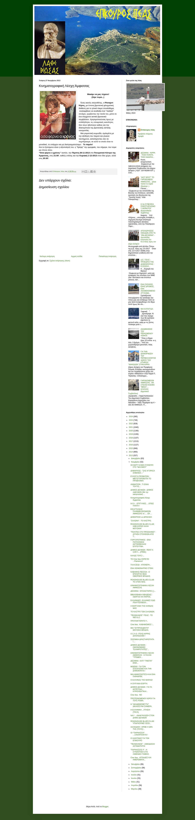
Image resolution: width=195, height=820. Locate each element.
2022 (131, 424)
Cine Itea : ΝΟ (136, 695)
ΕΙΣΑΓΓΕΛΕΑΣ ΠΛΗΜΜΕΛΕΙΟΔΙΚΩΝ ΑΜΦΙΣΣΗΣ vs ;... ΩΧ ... (141, 511)
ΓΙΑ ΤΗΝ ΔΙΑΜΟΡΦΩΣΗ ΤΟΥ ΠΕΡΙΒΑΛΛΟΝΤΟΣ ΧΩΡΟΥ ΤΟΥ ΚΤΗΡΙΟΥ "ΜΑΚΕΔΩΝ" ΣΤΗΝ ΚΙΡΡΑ (142, 358)
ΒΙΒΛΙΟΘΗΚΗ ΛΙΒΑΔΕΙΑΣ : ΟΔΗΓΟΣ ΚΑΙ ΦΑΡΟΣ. (141, 596)
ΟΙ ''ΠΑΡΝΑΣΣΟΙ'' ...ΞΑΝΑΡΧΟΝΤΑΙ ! (139, 734)
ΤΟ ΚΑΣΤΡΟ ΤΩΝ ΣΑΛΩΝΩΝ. (143, 612)
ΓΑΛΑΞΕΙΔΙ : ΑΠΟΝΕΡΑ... (141, 565)
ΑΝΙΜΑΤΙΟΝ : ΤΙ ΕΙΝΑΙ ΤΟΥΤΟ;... (140, 485)
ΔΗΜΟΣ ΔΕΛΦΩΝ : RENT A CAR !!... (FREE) (142, 551)
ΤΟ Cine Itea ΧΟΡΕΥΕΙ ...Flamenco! (140, 560)
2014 (131, 452)
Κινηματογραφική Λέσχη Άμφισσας (140, 499)
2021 (131, 427)
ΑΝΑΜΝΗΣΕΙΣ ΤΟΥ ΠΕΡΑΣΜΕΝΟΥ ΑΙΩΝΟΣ (147, 332)
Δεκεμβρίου (136, 458)
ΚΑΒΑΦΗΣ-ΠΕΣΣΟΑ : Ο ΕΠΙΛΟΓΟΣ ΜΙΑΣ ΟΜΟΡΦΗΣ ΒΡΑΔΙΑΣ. (141, 574)
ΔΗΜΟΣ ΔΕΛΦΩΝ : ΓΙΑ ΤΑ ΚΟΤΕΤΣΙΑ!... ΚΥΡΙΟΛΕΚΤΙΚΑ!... (141, 689)
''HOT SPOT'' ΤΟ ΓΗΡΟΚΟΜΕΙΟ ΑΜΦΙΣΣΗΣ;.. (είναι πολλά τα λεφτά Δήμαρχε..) (148, 181)
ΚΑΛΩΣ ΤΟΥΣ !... (137, 556)
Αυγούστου (135, 771)
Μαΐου (133, 782)
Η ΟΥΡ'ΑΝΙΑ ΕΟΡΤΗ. (139, 684)
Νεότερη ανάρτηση (47, 256)
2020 (131, 431)
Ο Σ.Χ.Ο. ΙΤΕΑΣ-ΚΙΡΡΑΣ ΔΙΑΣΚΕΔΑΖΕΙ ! (140, 635)
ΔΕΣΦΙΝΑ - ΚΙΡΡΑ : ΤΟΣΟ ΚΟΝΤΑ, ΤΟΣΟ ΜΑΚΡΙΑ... (148, 155)
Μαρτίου (134, 789)
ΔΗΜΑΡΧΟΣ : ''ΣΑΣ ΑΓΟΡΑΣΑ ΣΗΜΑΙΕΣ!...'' (143, 472)
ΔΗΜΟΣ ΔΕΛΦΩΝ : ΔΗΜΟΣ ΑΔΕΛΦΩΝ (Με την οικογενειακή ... (142, 492)
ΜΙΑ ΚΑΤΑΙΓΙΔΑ (147, 309)
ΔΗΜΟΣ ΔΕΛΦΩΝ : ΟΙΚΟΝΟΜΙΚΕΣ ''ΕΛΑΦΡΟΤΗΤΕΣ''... (140, 647)
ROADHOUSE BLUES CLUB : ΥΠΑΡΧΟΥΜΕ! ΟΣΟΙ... (143, 722)
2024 (131, 417)
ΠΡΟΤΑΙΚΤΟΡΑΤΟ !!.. (139, 621)
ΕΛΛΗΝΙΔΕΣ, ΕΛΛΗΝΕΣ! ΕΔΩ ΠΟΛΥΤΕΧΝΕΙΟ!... (143, 601)
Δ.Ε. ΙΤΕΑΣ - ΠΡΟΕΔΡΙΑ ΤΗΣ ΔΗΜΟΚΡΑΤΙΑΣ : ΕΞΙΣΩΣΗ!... (147, 263)
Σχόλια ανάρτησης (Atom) (60, 261)
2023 (131, 420)
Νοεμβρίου (135, 462)
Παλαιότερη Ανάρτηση (107, 256)
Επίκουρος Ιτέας (148, 130)
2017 (131, 441)
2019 (131, 434)
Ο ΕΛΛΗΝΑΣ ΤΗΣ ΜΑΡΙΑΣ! (142, 680)
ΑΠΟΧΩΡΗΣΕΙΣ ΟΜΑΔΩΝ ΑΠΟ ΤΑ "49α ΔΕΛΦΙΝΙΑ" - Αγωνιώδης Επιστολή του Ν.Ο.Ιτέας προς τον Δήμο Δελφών (142, 237)
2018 (131, 438)
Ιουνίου (134, 778)
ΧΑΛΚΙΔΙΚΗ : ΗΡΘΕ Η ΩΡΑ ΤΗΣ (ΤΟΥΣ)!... (141, 728)
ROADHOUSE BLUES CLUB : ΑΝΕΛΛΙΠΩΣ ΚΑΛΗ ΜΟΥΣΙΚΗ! (143, 526)
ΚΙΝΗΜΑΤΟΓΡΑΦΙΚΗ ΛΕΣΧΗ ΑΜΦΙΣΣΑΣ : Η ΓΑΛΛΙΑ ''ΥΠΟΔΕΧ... (142, 655)
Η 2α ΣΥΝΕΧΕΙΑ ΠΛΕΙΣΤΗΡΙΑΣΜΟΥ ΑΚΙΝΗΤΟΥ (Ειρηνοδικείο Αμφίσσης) (148, 208)
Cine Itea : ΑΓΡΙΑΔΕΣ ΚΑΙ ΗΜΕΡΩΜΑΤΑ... (141, 759)
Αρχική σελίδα (76, 256)
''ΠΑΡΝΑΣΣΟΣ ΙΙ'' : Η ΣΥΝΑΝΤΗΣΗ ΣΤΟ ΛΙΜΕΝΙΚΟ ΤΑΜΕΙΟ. (140, 752)
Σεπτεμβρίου (136, 768)
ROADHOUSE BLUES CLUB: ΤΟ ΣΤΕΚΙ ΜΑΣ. (142, 581)
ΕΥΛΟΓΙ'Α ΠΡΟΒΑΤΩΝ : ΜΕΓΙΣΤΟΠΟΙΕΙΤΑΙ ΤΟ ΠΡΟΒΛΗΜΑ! (141, 478)
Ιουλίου (134, 775)
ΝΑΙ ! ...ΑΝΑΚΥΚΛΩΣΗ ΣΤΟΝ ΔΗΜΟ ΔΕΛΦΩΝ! (142, 717)
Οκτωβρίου (135, 764)
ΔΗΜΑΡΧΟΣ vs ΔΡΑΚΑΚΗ (141, 517)
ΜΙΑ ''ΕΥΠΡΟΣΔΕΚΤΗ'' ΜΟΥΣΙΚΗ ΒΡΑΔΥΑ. (140, 629)
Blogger (105, 807)
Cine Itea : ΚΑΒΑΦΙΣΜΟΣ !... (142, 624)
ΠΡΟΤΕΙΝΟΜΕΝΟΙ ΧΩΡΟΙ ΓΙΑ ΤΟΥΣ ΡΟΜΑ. (143, 699)
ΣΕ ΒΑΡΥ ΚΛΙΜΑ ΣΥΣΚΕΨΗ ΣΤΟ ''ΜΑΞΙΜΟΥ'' (142, 466)
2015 (131, 448)
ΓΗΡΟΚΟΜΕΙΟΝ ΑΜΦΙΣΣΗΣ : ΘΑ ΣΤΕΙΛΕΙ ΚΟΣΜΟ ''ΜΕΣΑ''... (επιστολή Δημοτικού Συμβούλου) (141, 387)
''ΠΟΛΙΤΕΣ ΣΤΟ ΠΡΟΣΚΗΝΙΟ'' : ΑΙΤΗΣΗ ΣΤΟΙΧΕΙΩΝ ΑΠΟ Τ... (143, 534)
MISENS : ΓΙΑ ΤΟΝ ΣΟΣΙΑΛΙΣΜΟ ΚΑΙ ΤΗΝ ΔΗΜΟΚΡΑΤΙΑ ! (141, 669)
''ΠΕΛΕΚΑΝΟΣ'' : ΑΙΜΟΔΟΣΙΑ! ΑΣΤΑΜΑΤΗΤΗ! (143, 745)
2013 (131, 455)
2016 (131, 445)
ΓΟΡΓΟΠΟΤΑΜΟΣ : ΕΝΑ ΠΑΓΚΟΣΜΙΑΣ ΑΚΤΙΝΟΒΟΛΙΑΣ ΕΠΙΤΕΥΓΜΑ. (141, 543)
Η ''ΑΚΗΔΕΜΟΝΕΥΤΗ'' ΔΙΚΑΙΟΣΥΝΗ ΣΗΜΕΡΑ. (141, 705)
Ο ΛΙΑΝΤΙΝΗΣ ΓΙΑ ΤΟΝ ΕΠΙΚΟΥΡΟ (140, 739)
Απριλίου (135, 785)
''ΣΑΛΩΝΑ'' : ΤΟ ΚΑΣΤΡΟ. (141, 521)
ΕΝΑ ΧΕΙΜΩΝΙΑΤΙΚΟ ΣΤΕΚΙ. (142, 568)
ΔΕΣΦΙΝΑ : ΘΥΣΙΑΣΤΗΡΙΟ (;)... (143, 591)
